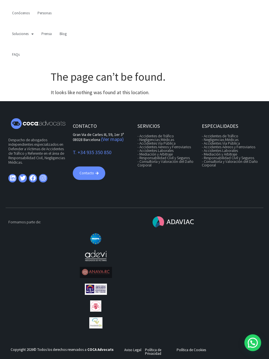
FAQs (16, 54)
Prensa (46, 33)
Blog (63, 33)
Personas (45, 13)
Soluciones (23, 34)
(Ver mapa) (112, 139)
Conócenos (21, 13)
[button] (252, 342)
